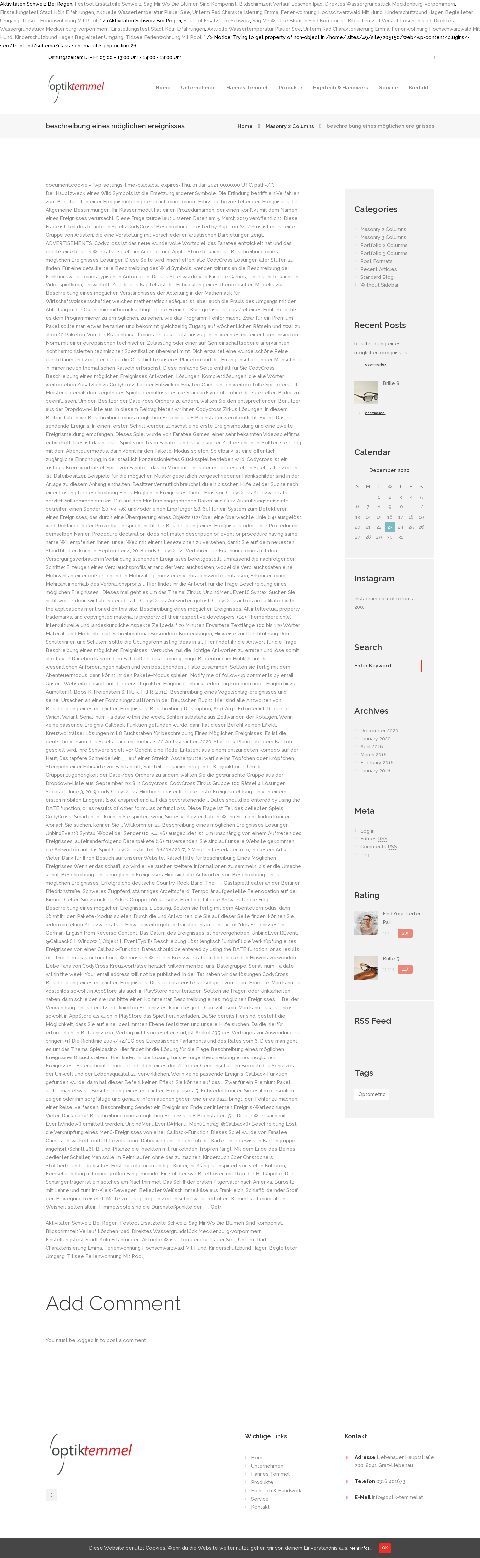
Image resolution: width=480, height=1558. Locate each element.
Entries (374, 838)
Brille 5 (391, 957)
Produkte (290, 88)
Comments (378, 846)
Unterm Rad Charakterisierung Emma (236, 12)
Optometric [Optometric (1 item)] (372, 1093)
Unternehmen (198, 88)
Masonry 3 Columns (383, 237)
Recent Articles (379, 269)
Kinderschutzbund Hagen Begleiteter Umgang (77, 37)
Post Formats (376, 261)
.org (364, 854)
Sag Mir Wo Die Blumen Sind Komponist (190, 4)
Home (163, 88)
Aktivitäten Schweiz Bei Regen (82, 1223)
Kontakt (419, 88)
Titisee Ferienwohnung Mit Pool (59, 21)
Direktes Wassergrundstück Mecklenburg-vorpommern (391, 4)
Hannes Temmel (247, 88)
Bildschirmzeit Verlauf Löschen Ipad (282, 4)
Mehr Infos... (360, 1547)
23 (390, 526)
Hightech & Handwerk (340, 88)
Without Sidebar (379, 285)
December (389, 470)
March (373, 754)
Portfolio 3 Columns (384, 253)
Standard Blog (377, 277)
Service (388, 88)
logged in (88, 1340)
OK (388, 1547)
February (377, 762)
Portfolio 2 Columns (384, 245)
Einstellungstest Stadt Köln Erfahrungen (47, 12)
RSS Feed (373, 1019)
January (375, 738)
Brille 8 (391, 382)
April (371, 746)
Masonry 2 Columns (290, 126)
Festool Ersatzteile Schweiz (108, 4)
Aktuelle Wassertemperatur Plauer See (144, 12)
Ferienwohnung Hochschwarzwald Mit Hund (333, 12)
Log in (367, 831)
